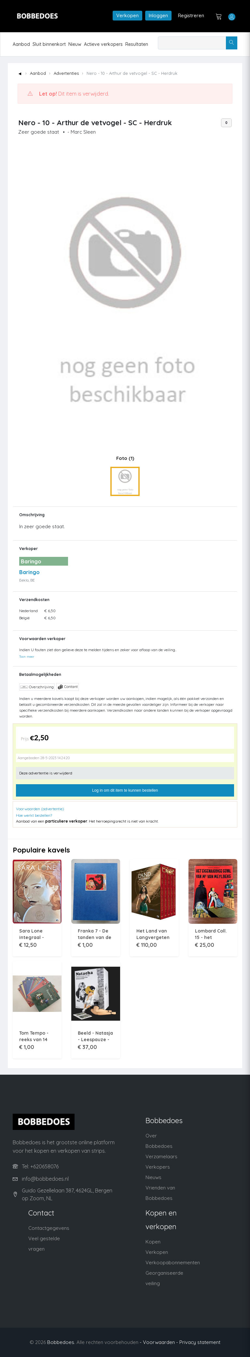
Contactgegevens (48, 1228)
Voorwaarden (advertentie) (40, 808)
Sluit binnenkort (49, 44)
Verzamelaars (161, 1156)
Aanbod (21, 44)
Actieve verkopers (103, 44)
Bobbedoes (60, 1342)
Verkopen (127, 15)
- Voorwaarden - (159, 1342)
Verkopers (158, 1167)
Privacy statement (199, 1342)
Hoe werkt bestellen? (34, 815)
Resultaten (136, 44)
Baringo (29, 572)
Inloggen (158, 15)
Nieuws (153, 1177)
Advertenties (66, 73)
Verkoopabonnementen (173, 1262)
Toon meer (26, 656)
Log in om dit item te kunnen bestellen (125, 790)
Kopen (153, 1242)
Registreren (191, 15)
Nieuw (74, 44)
